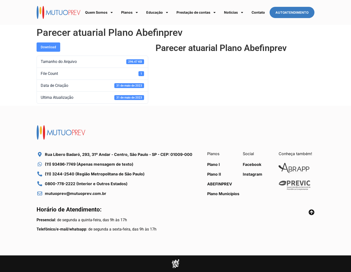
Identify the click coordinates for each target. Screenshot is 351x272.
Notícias (234, 12)
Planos (129, 12)
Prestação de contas (196, 12)
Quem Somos (99, 12)
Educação (157, 12)
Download (48, 47)
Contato (258, 12)
